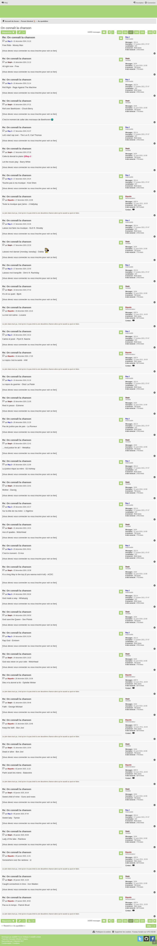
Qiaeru (25, 939)
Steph (127, 58)
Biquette (128, 196)
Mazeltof (17, 941)
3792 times (140, 50)
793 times (137, 67)
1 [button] (112, 32)
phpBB (14, 937)
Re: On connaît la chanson (18, 37)
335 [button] (119, 32)
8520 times (137, 48)
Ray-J (127, 37)
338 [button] (136, 32)
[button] (104, 32)
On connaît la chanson (16, 28)
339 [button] (142, 32)
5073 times (140, 207)
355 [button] (150, 32)
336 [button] (125, 32)
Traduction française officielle (11, 939)
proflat (7, 941)
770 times (140, 69)
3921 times (137, 205)
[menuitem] (5, 3)
